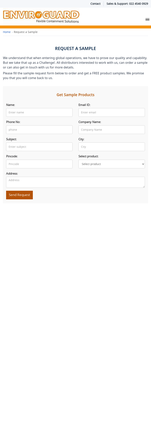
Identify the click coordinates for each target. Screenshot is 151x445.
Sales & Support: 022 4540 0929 (127, 3)
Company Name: (89, 122)
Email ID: (84, 105)
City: (81, 139)
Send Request (19, 195)
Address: (12, 173)
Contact (95, 3)
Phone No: (13, 122)
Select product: (88, 156)
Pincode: (12, 156)
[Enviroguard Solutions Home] (63, 17)
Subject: (11, 139)
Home (7, 32)
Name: (10, 105)
